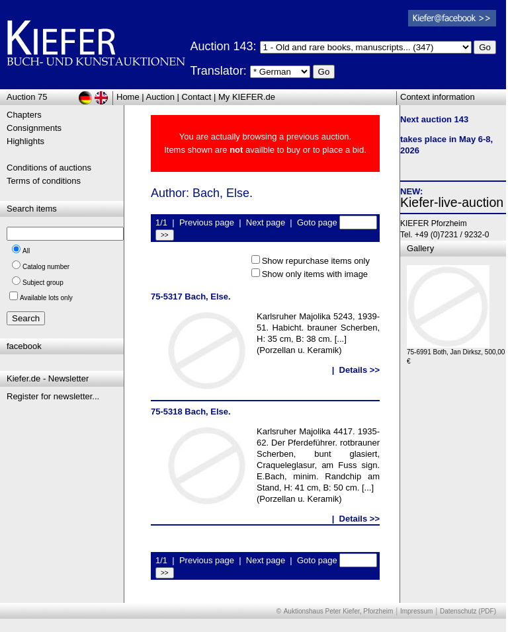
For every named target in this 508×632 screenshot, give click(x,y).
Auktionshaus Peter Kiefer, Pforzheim (339, 611)
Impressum (416, 611)
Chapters (24, 115)
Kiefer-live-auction (451, 202)
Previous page (206, 222)
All (26, 251)
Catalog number (45, 266)
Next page (265, 222)
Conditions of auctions (49, 168)
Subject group (43, 282)
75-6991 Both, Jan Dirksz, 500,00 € (456, 353)
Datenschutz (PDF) (468, 611)
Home (128, 97)
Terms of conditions (44, 181)
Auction (160, 97)
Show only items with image (315, 274)
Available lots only (46, 297)
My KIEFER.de (246, 97)
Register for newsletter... (53, 396)
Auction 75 (27, 97)
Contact (197, 97)
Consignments (34, 128)
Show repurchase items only (316, 261)
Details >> (359, 370)
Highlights (25, 141)
